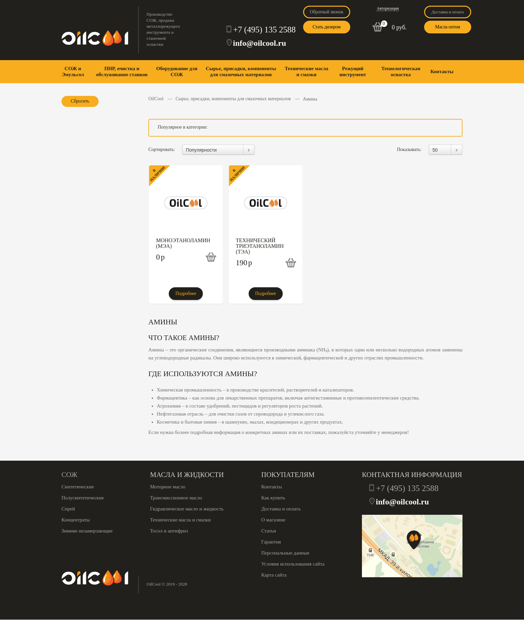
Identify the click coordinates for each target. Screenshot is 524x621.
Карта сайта (274, 575)
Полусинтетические (82, 497)
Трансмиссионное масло (176, 497)
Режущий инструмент (353, 71)
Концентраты (75, 519)
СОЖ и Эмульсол (73, 71)
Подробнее (185, 293)
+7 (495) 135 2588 (264, 29)
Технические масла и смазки (306, 71)
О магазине (273, 519)
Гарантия (271, 542)
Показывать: (409, 149)
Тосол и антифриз (169, 530)
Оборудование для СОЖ (176, 71)
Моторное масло (167, 486)
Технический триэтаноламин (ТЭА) (260, 246)
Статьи (268, 530)
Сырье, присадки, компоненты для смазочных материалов (241, 71)
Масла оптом (447, 26)
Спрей (68, 508)
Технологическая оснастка (400, 71)
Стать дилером (326, 26)
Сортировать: (161, 149)
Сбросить (80, 101)
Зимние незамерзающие (87, 530)
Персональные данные (285, 553)
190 (244, 263)
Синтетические (77, 486)
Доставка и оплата (447, 11)
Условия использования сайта (292, 564)
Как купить (273, 497)
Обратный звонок (326, 11)
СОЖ (69, 475)
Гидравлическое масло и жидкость (187, 508)
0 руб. (399, 27)
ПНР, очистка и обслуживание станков (121, 71)
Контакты (441, 71)
